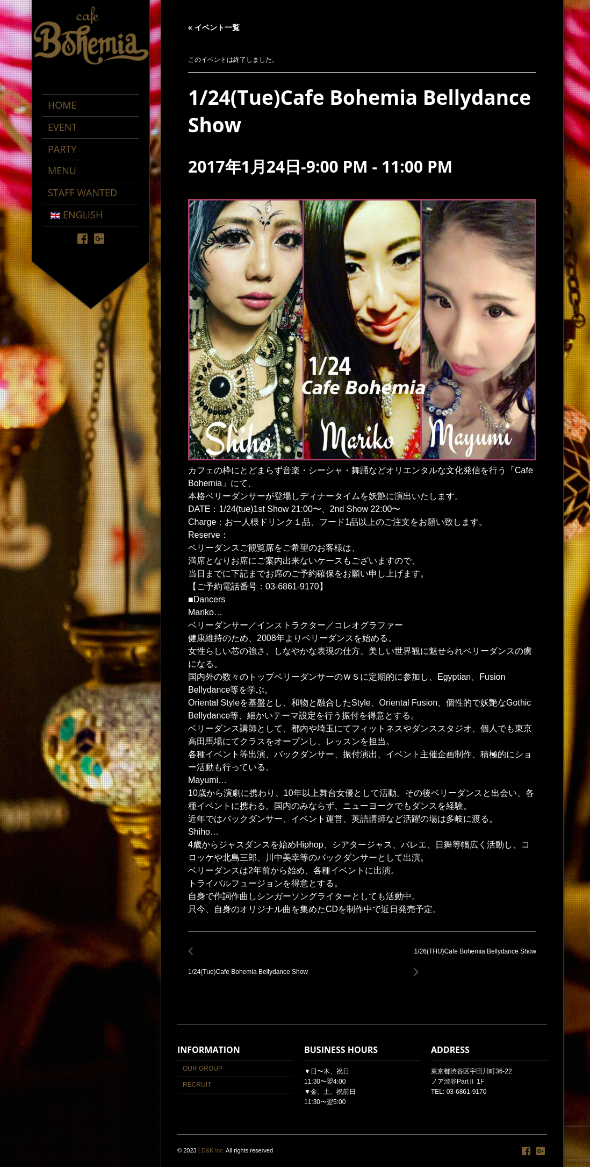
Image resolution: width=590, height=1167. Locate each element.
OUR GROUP (202, 1068)
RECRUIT (197, 1084)
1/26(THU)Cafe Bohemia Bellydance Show (472, 957)
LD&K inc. (211, 1150)
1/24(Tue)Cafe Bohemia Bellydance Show (251, 966)
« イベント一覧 (214, 27)
